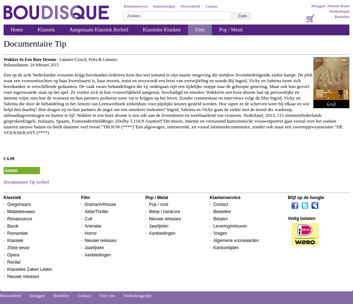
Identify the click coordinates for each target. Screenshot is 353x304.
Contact (211, 6)
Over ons (107, 295)
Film (200, 29)
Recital (14, 262)
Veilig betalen (302, 218)
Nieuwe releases (23, 276)
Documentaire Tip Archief (26, 182)
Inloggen (318, 6)
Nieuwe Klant (338, 6)
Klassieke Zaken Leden (29, 269)
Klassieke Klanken (162, 29)
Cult (88, 218)
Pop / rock (158, 204)
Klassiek (46, 29)
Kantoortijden (164, 6)
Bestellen (342, 16)
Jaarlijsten (94, 247)
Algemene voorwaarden (236, 240)
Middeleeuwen (21, 211)
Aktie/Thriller (97, 211)
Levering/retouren (230, 226)
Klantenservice (136, 6)
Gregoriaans (19, 204)
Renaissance (19, 218)
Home (17, 29)
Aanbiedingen (98, 254)
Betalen (220, 218)
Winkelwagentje (137, 295)
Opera (13, 254)
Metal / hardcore (164, 211)
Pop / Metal (230, 29)
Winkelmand (339, 11)
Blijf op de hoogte (306, 197)
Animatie (93, 226)
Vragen (220, 233)
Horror (91, 233)
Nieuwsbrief (190, 6)
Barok (12, 226)
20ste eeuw (18, 247)
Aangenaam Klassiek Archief (98, 29)
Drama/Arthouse (100, 204)
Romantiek (17, 233)
